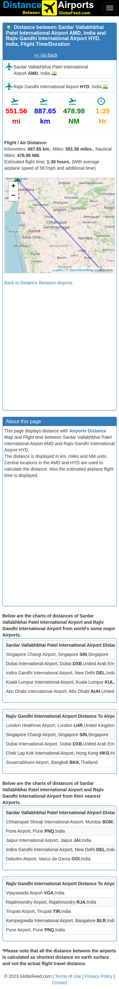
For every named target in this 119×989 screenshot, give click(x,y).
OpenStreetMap (81, 270)
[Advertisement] (59, 345)
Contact (59, 982)
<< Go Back (45, 55)
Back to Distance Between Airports (38, 282)
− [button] (13, 196)
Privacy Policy (99, 976)
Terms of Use (68, 976)
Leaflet (57, 270)
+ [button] (13, 186)
